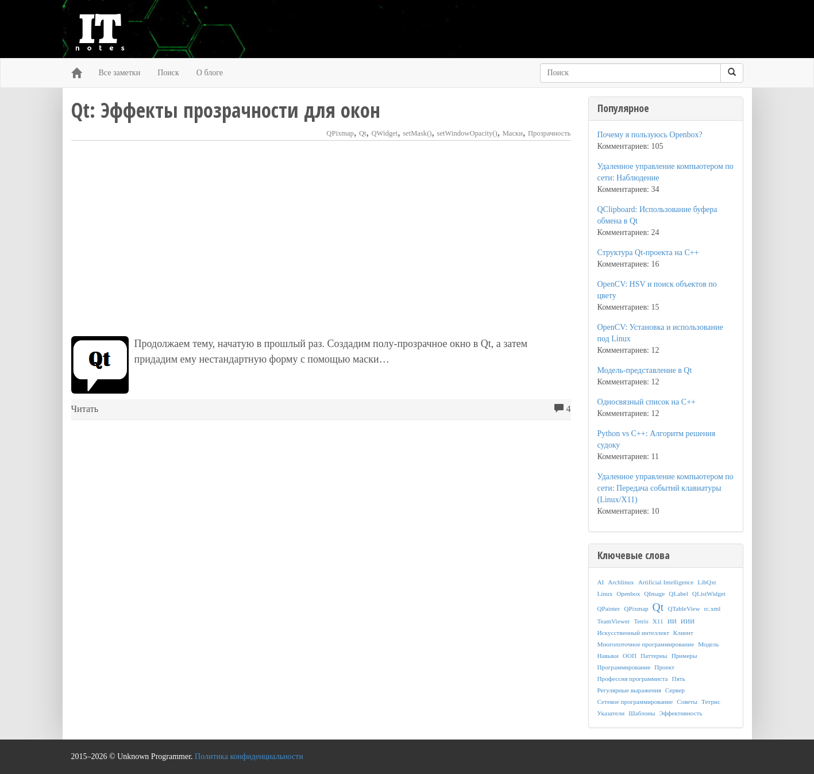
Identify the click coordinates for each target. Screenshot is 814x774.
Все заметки (120, 72)
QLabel (678, 593)
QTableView (684, 608)
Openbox (628, 593)
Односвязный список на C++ (646, 402)
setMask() (417, 133)
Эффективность (681, 713)
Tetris (641, 621)
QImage (654, 593)
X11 (658, 621)
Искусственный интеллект (633, 632)
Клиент (683, 632)
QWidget (385, 133)
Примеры (684, 655)
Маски (513, 133)
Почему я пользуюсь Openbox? (650, 134)
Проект (664, 667)
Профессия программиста (632, 678)
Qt (363, 133)
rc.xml (712, 608)
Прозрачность (549, 133)
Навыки (608, 655)
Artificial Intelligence (666, 582)
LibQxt (706, 582)
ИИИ (688, 621)
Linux (605, 593)
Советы (687, 701)
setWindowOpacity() (467, 133)
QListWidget (709, 593)
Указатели (611, 713)
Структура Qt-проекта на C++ (648, 252)
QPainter (608, 608)
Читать (85, 409)
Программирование (624, 667)
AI (600, 582)
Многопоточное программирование (646, 644)
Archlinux (621, 582)
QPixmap (340, 133)
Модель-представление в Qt (644, 370)
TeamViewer (613, 621)
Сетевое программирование (635, 701)
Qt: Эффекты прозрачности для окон (225, 110)
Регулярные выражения (629, 690)
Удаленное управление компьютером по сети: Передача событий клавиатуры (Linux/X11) (665, 488)
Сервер (675, 690)
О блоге (209, 72)
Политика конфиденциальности (249, 756)
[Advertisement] (321, 238)
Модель (708, 644)
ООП (629, 655)
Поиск (168, 72)
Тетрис (710, 701)
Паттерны (654, 655)
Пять (678, 678)
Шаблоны (641, 713)
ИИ (672, 621)
